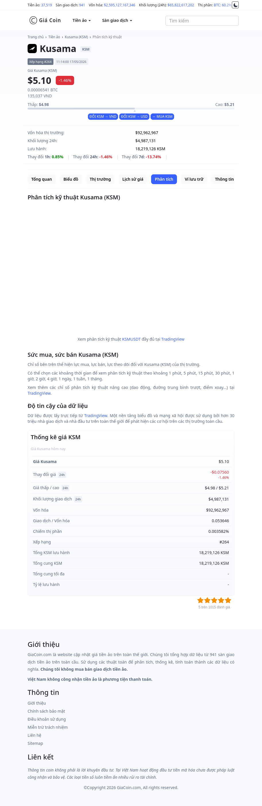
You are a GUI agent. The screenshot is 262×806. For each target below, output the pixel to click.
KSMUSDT (131, 339)
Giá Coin (45, 20)
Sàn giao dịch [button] (117, 20)
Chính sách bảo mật (46, 711)
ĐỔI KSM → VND (103, 116)
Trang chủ (36, 36)
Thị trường (100, 179)
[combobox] (202, 21)
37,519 (46, 5)
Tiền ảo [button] (81, 20)
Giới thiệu (37, 703)
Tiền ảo (54, 36)
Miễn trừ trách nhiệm (48, 727)
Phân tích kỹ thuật (107, 36)
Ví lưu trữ (194, 179)
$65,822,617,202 (180, 5)
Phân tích (164, 179)
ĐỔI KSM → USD (134, 116)
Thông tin (224, 179)
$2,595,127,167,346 (119, 5)
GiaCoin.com (129, 787)
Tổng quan (41, 179)
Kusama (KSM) (76, 36)
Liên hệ (34, 735)
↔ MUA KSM (162, 116)
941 (82, 5)
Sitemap (35, 743)
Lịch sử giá (132, 179)
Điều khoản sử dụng (47, 719)
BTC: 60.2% (223, 5)
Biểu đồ (70, 179)
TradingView (173, 339)
